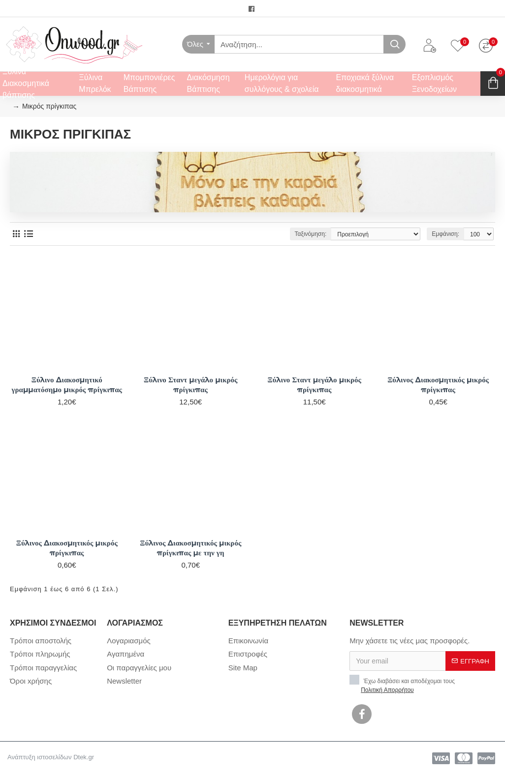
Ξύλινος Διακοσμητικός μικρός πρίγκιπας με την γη (190, 547)
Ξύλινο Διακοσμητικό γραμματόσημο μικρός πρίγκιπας (67, 384)
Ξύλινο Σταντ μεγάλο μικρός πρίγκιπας (190, 384)
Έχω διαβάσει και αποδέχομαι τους (402, 684)
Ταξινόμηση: (311, 233)
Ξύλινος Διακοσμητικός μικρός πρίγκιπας (438, 384)
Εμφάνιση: (445, 233)
